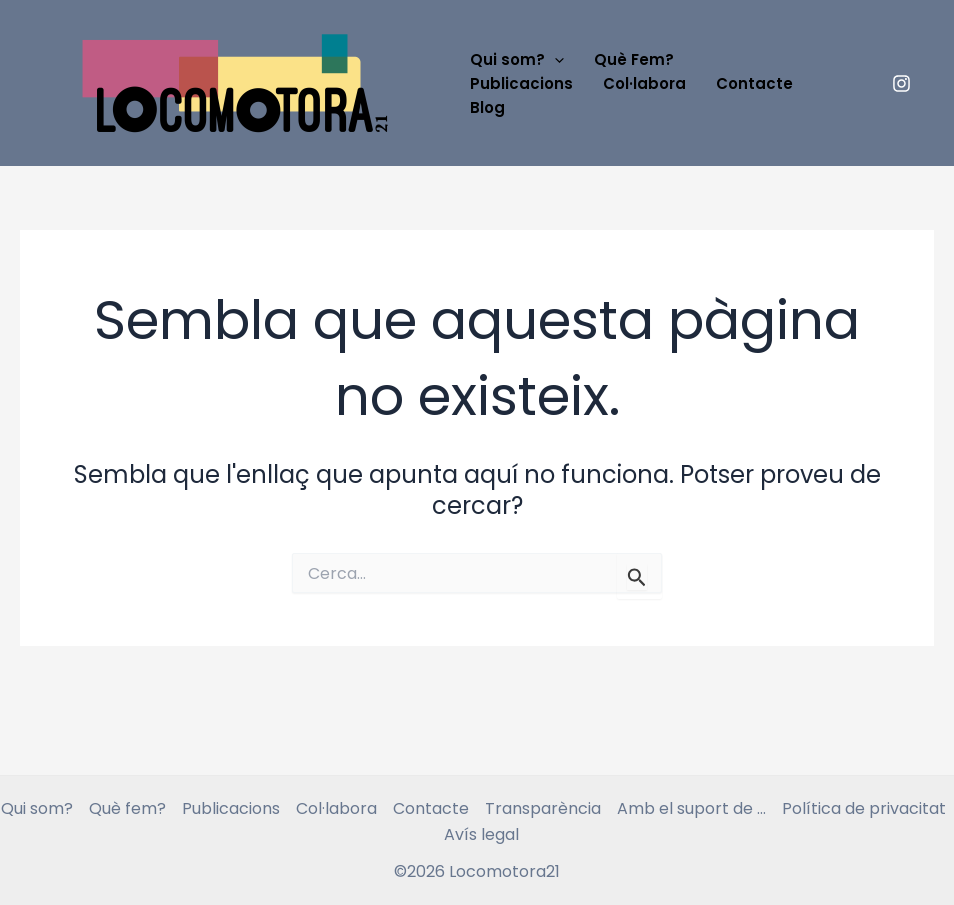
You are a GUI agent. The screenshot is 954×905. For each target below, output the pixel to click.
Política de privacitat (864, 808)
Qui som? (517, 60)
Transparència (543, 808)
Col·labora (644, 83)
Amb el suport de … (691, 808)
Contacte (754, 83)
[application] (554, 60)
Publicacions (521, 83)
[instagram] (902, 83)
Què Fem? (634, 59)
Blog (487, 107)
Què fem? (127, 808)
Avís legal (481, 834)
